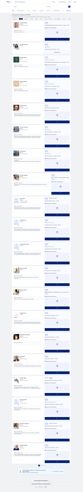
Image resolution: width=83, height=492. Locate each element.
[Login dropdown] (70, 2)
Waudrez (31, 18)
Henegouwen (15, 18)
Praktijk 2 (51, 377)
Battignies (26, 18)
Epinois (41, 18)
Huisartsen (41, 486)
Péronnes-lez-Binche (48, 18)
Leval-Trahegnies (57, 18)
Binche (21, 18)
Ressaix (36, 18)
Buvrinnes (64, 18)
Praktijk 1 (46, 22)
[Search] (69, 6)
